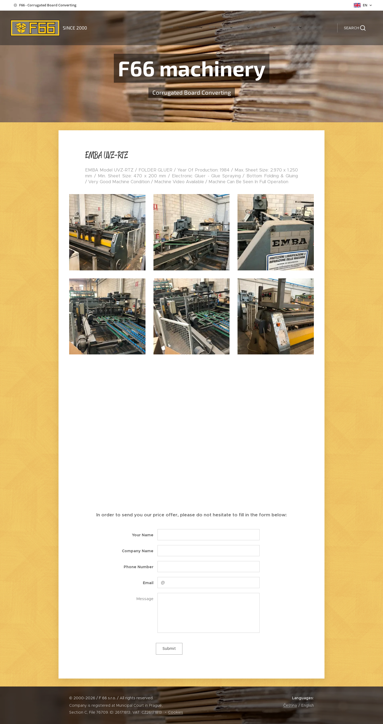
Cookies (175, 712)
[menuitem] (270, 28)
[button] (354, 28)
